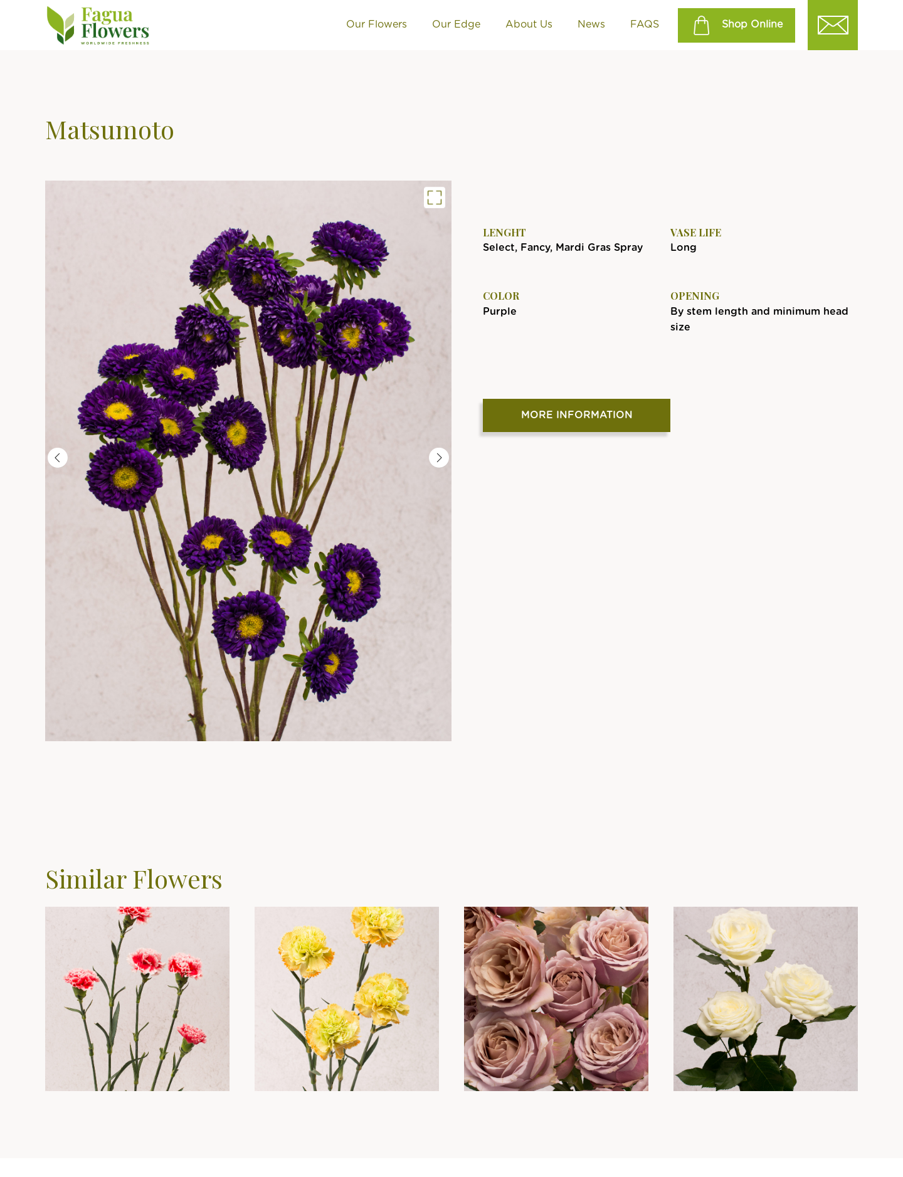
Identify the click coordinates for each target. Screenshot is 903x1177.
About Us (528, 24)
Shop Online (736, 25)
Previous (57, 457)
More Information (577, 415)
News (591, 24)
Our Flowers (376, 24)
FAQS (644, 24)
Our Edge (456, 24)
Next (439, 457)
